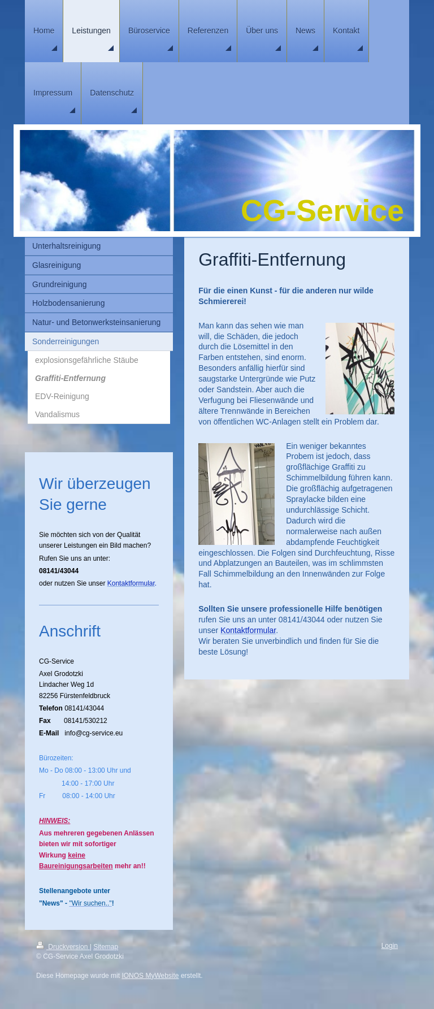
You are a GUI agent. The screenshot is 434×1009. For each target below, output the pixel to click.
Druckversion (63, 947)
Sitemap (105, 947)
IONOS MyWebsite (150, 976)
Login (389, 946)
